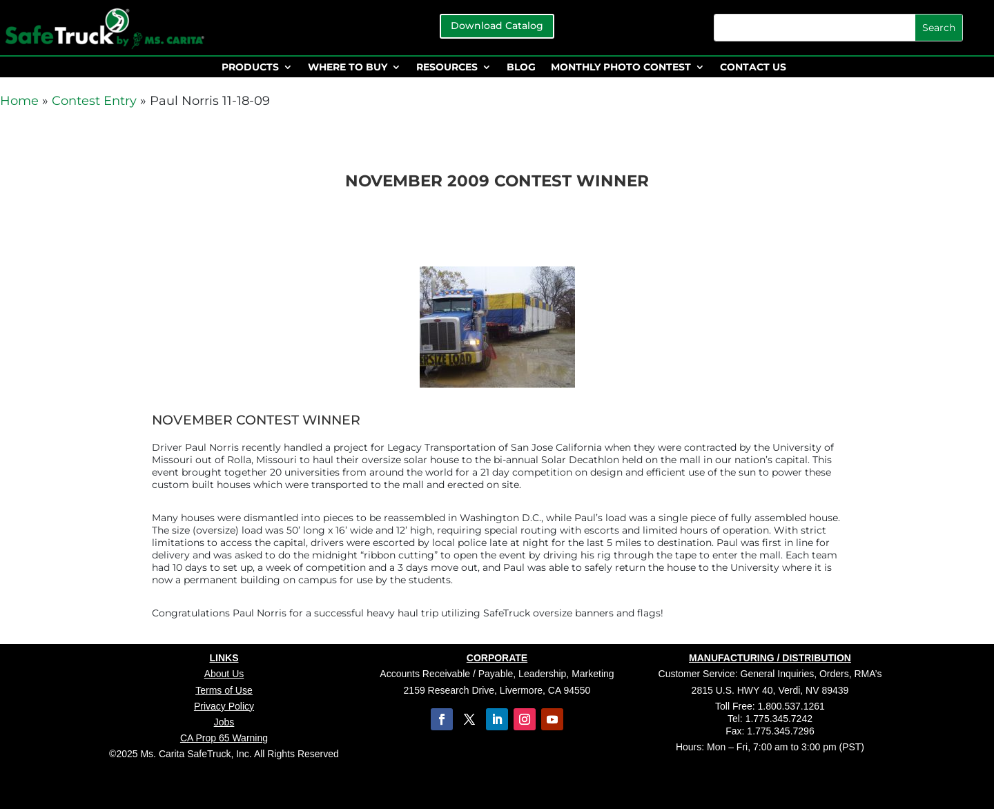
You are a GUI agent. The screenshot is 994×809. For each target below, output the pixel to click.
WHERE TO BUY (347, 67)
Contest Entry (94, 100)
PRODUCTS (250, 67)
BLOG (521, 67)
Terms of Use (223, 690)
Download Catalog (497, 25)
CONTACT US (753, 67)
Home (19, 100)
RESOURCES (447, 67)
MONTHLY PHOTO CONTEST (621, 67)
